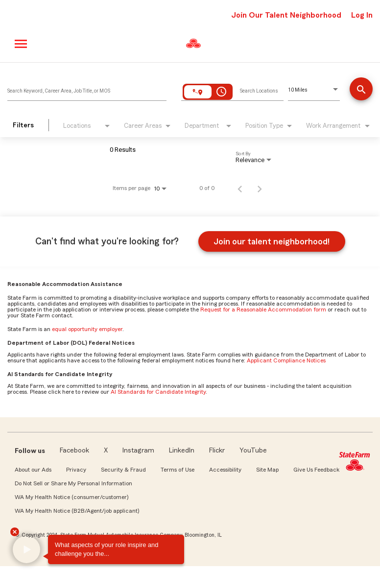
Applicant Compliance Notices (286, 360)
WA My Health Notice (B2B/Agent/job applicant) (77, 511)
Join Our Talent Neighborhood (286, 15)
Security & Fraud (123, 470)
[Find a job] (361, 89)
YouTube (253, 450)
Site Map (267, 470)
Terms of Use (177, 470)
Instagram (138, 450)
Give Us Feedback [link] (316, 470)
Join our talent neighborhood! (272, 241)
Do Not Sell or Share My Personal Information (73, 483)
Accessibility (225, 470)
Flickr (217, 450)
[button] (26, 550)
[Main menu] (21, 43)
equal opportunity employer (87, 329)
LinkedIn (181, 450)
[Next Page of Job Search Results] (259, 188)
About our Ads (33, 470)
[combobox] (86, 88)
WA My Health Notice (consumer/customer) (71, 497)
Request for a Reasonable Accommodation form (263, 309)
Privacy (76, 470)
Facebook (74, 450)
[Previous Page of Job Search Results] (240, 188)
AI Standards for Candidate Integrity (158, 392)
